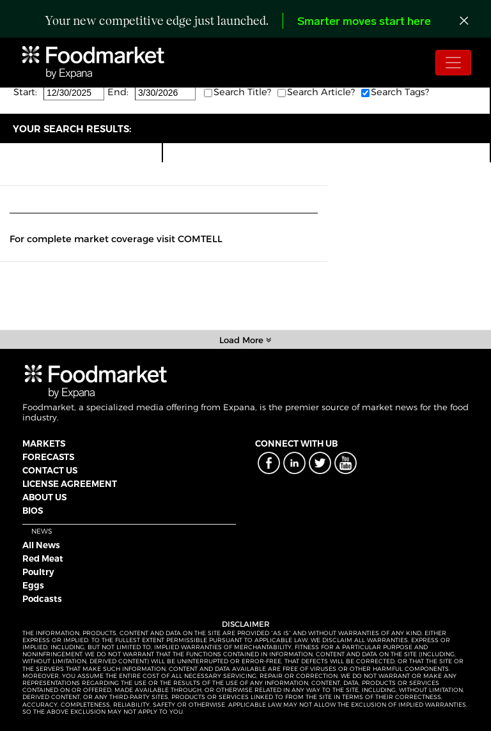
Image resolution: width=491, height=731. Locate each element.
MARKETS (43, 443)
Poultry (38, 572)
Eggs (33, 585)
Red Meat (42, 558)
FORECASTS (48, 457)
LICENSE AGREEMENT (69, 484)
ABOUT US (44, 497)
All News (41, 545)
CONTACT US (49, 470)
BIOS (32, 510)
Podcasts (42, 599)
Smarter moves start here (364, 22)
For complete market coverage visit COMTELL (116, 239)
